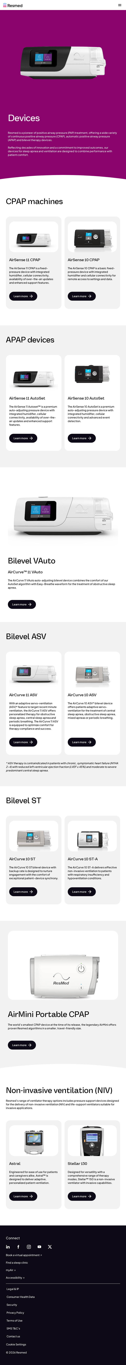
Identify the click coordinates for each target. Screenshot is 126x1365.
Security (12, 1304)
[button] (23, 296)
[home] (12, 4)
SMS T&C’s (13, 1328)
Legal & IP (13, 1289)
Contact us (13, 1336)
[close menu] (120, 5)
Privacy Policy (15, 1312)
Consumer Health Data (21, 1297)
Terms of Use (14, 1320)
